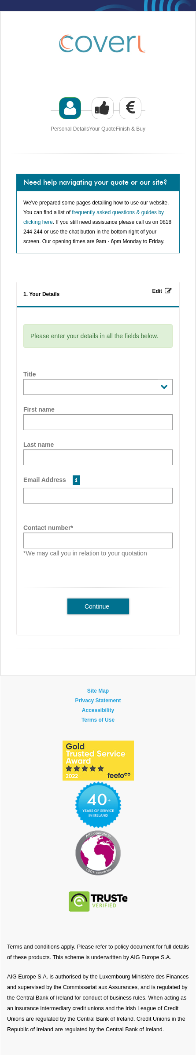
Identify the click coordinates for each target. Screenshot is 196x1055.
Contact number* (48, 527)
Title (29, 374)
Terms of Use (98, 720)
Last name (38, 444)
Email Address (51, 480)
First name (39, 409)
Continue (97, 606)
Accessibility (98, 710)
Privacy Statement (98, 700)
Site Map (98, 691)
